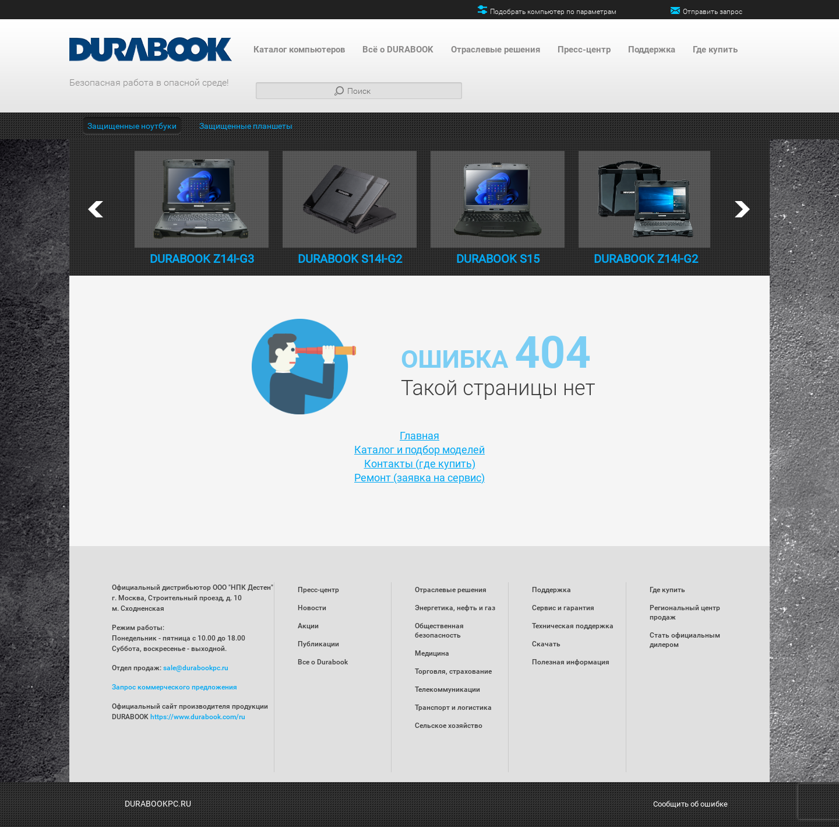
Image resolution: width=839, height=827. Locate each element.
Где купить (715, 49)
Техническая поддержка (573, 626)
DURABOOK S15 (498, 259)
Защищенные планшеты (245, 126)
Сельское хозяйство (448, 726)
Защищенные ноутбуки (132, 126)
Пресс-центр (584, 49)
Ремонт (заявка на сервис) (419, 477)
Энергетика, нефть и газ (455, 608)
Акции (308, 626)
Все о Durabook (323, 662)
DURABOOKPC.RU (158, 803)
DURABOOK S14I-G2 (350, 259)
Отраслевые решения (495, 49)
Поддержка (651, 49)
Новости (312, 608)
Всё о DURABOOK (397, 49)
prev (95, 209)
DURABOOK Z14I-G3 (202, 259)
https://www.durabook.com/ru (197, 717)
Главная (419, 436)
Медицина (432, 653)
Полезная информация (570, 662)
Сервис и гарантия (563, 608)
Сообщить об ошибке (690, 804)
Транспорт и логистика (453, 707)
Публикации (318, 644)
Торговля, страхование (453, 671)
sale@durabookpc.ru (195, 668)
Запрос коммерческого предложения (174, 687)
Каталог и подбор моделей (419, 450)
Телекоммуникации (447, 689)
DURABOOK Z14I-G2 (646, 259)
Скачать (546, 644)
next (742, 209)
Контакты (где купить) (419, 464)
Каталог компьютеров (299, 49)
